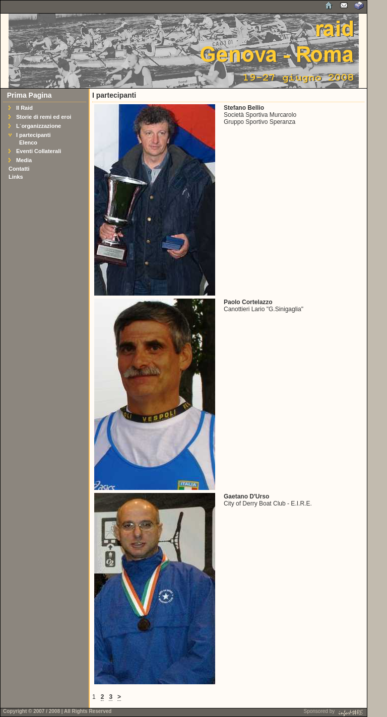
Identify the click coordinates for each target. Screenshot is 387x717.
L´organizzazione (38, 126)
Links (16, 177)
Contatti (19, 169)
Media (24, 160)
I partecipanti (33, 135)
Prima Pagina (29, 95)
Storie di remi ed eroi (43, 117)
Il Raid (24, 108)
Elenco (28, 142)
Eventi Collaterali (38, 151)
